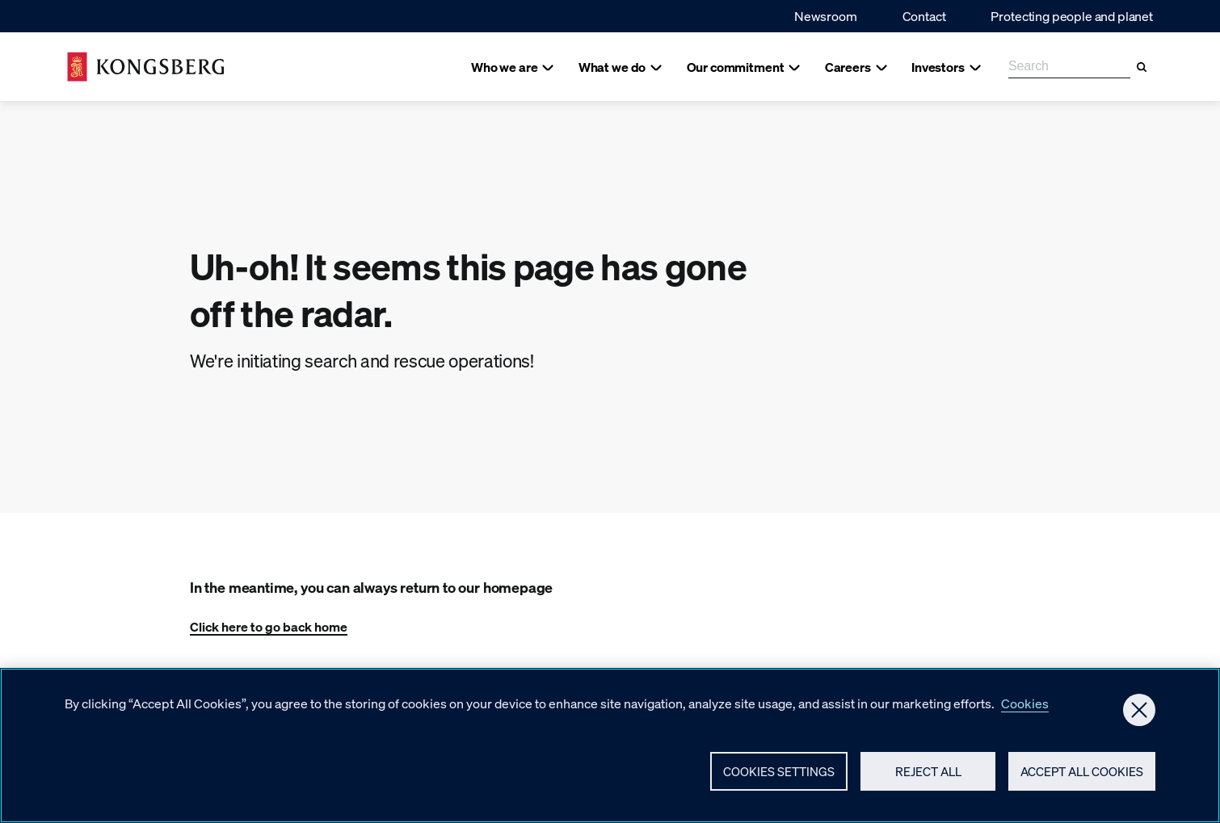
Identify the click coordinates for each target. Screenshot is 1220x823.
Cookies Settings (779, 779)
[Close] (1139, 717)
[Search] (1141, 67)
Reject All (928, 779)
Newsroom (825, 15)
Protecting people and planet (1072, 15)
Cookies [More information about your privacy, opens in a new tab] (1025, 710)
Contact (924, 15)
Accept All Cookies (1081, 779)
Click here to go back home (268, 626)
